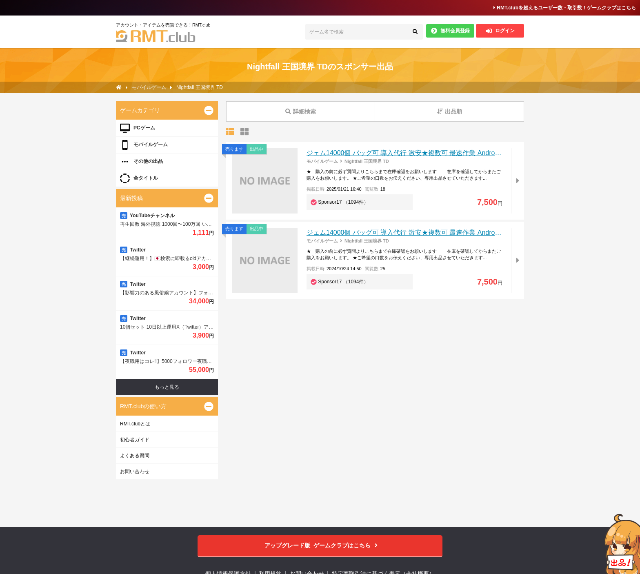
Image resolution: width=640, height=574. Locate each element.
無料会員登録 (450, 31)
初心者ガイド (134, 440)
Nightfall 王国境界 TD (366, 161)
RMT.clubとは (135, 424)
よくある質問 (134, 455)
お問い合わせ (134, 471)
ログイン (500, 31)
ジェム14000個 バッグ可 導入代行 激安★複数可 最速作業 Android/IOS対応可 (420, 152)
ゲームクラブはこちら (320, 545)
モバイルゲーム (322, 161)
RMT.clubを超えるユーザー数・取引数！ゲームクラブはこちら (564, 8)
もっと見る (167, 387)
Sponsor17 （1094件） (343, 202)
